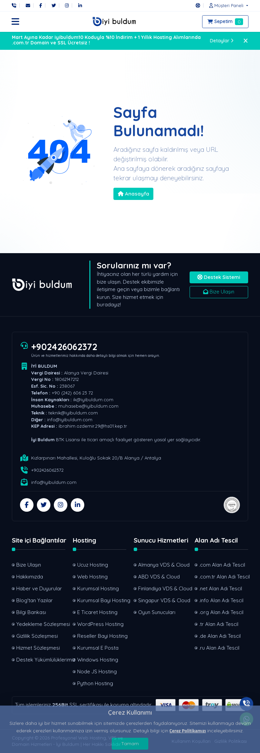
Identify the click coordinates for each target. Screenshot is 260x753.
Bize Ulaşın (218, 291)
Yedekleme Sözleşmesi (40, 624)
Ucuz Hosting (92, 565)
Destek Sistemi (218, 277)
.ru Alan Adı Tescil (219, 648)
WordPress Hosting (100, 624)
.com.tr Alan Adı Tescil (223, 576)
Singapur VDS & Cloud (162, 600)
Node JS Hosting (97, 671)
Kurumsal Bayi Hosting (101, 600)
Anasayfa (133, 193)
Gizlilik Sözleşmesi (37, 636)
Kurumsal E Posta (97, 648)
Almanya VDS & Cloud (162, 565)
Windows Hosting (97, 659)
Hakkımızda (29, 576)
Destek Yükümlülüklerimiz (40, 659)
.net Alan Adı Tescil (220, 588)
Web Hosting (92, 576)
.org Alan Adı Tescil (221, 612)
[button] (227, 5)
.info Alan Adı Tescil (221, 600)
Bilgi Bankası (31, 612)
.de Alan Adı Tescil (220, 636)
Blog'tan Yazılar (34, 600)
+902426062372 (64, 346)
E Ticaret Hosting (97, 612)
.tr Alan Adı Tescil (218, 624)
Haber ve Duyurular (39, 588)
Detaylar (222, 41)
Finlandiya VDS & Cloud (162, 588)
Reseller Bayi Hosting (101, 636)
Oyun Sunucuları (156, 612)
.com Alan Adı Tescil (222, 565)
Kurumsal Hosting (98, 588)
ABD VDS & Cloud (159, 576)
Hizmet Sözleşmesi (38, 648)
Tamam (130, 743)
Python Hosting (95, 683)
